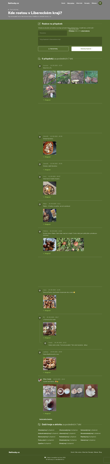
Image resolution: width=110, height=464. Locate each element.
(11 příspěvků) (46, 440)
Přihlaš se (71, 31)
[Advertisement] (21, 49)
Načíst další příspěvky (45, 419)
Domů (63, 3)
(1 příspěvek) (89, 430)
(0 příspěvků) (46, 430)
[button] (53, 49)
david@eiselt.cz (60, 459)
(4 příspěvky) (68, 430)
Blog (100, 452)
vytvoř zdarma (85, 31)
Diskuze (94, 3)
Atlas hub (79, 3)
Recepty (87, 3)
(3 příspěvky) (68, 440)
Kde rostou (70, 3)
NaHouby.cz (13, 3)
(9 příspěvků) (88, 437)
